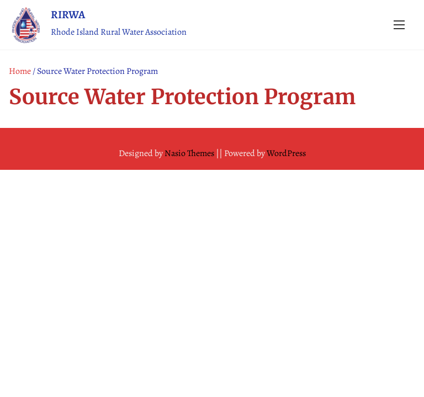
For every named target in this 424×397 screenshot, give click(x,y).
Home (20, 71)
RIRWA (68, 14)
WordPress (286, 153)
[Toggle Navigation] (399, 24)
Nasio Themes (190, 153)
